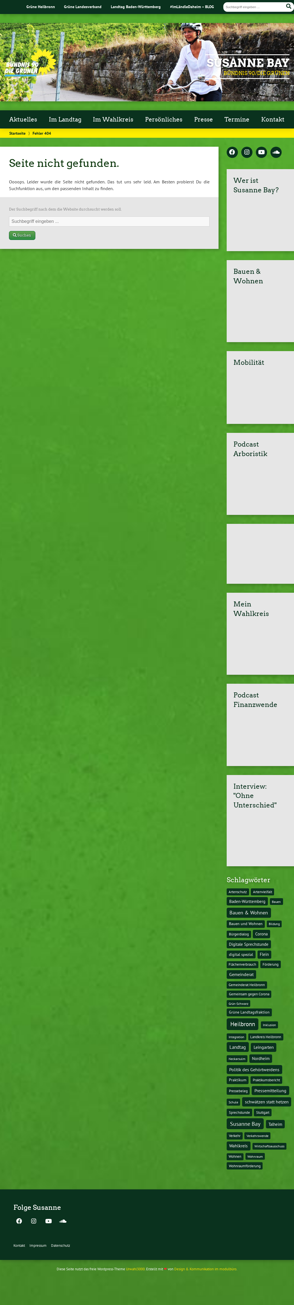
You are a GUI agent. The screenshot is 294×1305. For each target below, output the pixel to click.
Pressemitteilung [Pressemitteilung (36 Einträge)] (270, 1090)
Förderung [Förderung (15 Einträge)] (271, 964)
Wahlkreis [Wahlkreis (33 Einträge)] (238, 1145)
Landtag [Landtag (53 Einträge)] (237, 1047)
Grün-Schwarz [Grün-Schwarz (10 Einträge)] (238, 1003)
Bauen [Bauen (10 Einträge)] (276, 901)
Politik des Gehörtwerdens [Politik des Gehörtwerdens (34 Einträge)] (254, 1069)
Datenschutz (60, 1245)
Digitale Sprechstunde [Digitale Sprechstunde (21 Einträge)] (248, 944)
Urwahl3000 (135, 1269)
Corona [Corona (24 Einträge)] (261, 934)
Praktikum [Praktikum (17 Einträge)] (237, 1079)
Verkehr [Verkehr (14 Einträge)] (234, 1135)
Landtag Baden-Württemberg (136, 6)
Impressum (38, 1245)
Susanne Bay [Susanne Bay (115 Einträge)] (245, 1123)
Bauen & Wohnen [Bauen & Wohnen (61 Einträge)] (248, 912)
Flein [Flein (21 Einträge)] (264, 954)
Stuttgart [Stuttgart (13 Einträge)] (262, 1112)
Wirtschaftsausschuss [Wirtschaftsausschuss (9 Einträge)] (269, 1146)
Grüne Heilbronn (40, 6)
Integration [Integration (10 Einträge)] (236, 1037)
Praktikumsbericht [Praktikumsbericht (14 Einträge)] (266, 1079)
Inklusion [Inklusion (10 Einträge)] (269, 1024)
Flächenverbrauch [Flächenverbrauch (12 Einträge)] (242, 964)
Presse (203, 119)
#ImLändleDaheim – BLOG (192, 6)
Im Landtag (65, 119)
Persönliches (163, 119)
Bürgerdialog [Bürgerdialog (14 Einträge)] (239, 934)
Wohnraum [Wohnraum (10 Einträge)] (255, 1156)
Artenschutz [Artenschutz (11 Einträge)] (238, 892)
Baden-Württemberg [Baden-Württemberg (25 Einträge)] (247, 901)
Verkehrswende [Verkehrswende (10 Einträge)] (257, 1135)
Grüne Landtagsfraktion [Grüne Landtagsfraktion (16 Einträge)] (249, 1012)
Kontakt (272, 119)
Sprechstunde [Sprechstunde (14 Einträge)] (239, 1112)
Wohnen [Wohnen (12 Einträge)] (235, 1156)
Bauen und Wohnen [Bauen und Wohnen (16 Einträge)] (246, 923)
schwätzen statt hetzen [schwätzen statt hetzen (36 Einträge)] (267, 1102)
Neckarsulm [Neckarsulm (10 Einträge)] (237, 1058)
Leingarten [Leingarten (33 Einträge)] (264, 1047)
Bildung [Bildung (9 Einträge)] (274, 924)
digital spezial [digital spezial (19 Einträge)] (241, 954)
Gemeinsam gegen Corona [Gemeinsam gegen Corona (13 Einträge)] (249, 994)
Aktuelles (23, 119)
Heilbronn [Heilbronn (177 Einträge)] (242, 1024)
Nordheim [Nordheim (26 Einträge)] (261, 1058)
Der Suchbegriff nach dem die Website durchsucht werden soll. (65, 209)
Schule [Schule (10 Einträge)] (233, 1102)
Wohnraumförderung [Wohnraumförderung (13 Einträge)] (245, 1166)
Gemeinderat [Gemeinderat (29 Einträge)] (241, 974)
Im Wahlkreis (113, 119)
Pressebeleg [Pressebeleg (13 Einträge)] (238, 1091)
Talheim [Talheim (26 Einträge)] (275, 1124)
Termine (236, 119)
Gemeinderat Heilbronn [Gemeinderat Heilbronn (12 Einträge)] (247, 984)
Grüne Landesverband (83, 6)
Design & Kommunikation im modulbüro (205, 1269)
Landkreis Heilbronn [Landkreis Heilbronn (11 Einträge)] (265, 1037)
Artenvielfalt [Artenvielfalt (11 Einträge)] (262, 892)
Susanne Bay (248, 63)
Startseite (17, 133)
